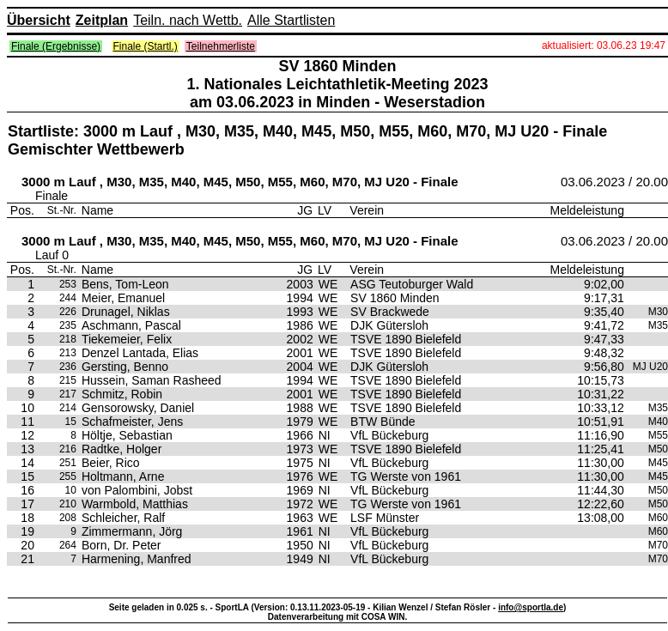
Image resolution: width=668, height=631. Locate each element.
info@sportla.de (530, 607)
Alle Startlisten (291, 20)
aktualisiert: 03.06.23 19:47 (603, 45)
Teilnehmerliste (220, 46)
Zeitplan (102, 20)
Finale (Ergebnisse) (55, 46)
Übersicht (38, 20)
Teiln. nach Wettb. (187, 20)
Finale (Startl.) (145, 46)
